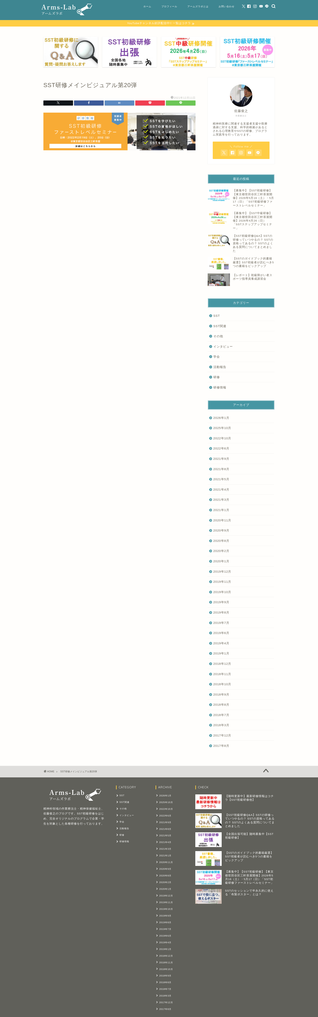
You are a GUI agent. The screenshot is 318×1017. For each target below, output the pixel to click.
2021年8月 (221, 469)
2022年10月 (222, 438)
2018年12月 (222, 664)
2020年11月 (222, 520)
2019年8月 (221, 612)
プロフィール (169, 6)
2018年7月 (221, 715)
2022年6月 (221, 448)
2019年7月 (221, 622)
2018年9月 (221, 694)
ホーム (147, 6)
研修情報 (219, 387)
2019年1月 (221, 653)
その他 (218, 336)
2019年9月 (221, 602)
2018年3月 (221, 725)
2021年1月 (221, 510)
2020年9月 (221, 530)
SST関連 (220, 326)
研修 (216, 377)
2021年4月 (221, 489)
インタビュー (223, 346)
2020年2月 (221, 551)
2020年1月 (221, 561)
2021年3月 (221, 500)
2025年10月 (222, 428)
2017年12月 (222, 735)
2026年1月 (221, 417)
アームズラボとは (197, 6)
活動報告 (219, 367)
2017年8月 (221, 745)
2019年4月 (221, 643)
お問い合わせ (226, 6)
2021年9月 (221, 459)
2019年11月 (222, 582)
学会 (216, 357)
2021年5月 (221, 479)
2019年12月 (222, 571)
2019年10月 (222, 592)
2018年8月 (221, 704)
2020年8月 (221, 540)
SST (216, 316)
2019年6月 (221, 633)
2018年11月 (222, 674)
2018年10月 (222, 684)
